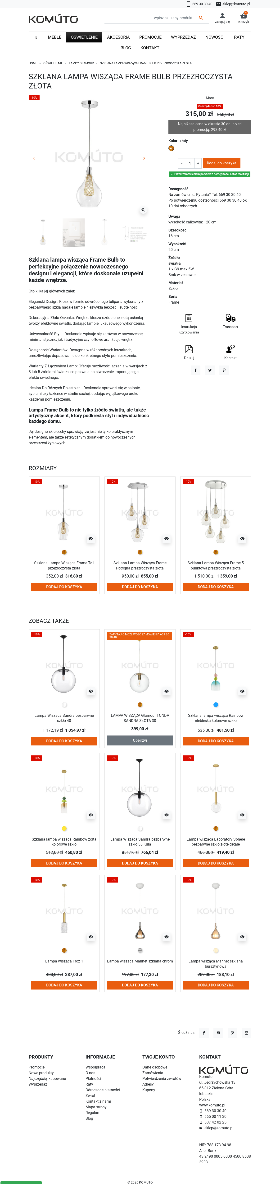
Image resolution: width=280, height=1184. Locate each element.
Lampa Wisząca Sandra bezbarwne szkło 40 (64, 718)
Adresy (148, 1084)
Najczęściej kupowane (47, 1078)
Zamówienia (152, 1073)
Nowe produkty (41, 1073)
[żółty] (64, 828)
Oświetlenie (53, 63)
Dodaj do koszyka (221, 163)
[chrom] (140, 950)
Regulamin (95, 1112)
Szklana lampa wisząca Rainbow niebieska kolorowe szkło (215, 718)
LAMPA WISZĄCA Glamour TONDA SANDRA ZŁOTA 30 (140, 718)
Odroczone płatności (103, 1090)
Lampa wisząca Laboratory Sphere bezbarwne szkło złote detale (215, 842)
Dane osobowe (154, 1067)
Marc (210, 98)
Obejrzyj (140, 740)
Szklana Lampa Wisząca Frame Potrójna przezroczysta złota (140, 565)
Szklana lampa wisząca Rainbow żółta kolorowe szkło (64, 842)
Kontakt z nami (98, 1101)
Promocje (37, 1067)
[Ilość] (189, 163)
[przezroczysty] (64, 704)
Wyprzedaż (38, 1084)
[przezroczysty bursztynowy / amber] (215, 950)
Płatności (93, 1078)
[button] (243, 18)
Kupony (148, 1090)
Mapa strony (96, 1107)
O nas (90, 1073)
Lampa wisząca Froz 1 (64, 960)
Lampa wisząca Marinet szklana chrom (140, 963)
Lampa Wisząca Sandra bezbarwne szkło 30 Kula (140, 842)
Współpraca (95, 1067)
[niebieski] (215, 704)
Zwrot (90, 1095)
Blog (89, 1118)
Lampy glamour (81, 63)
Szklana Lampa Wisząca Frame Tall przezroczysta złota (64, 565)
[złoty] (64, 552)
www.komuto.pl (212, 1105)
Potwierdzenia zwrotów (161, 1078)
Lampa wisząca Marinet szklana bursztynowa (215, 963)
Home (33, 63)
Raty (89, 1084)
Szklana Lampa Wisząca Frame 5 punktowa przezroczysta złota (216, 565)
